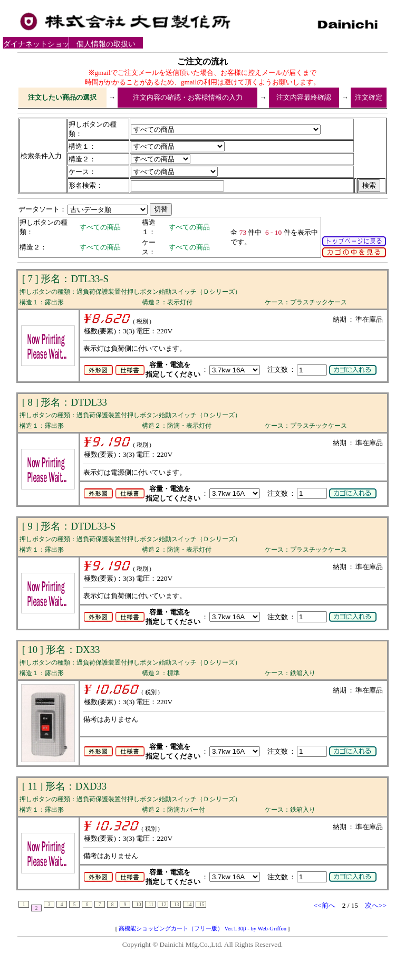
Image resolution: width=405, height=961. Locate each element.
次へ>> (376, 905)
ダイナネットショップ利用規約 (40, 44)
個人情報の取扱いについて (106, 44)
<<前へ (324, 905)
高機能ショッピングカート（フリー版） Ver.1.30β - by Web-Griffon (202, 928)
